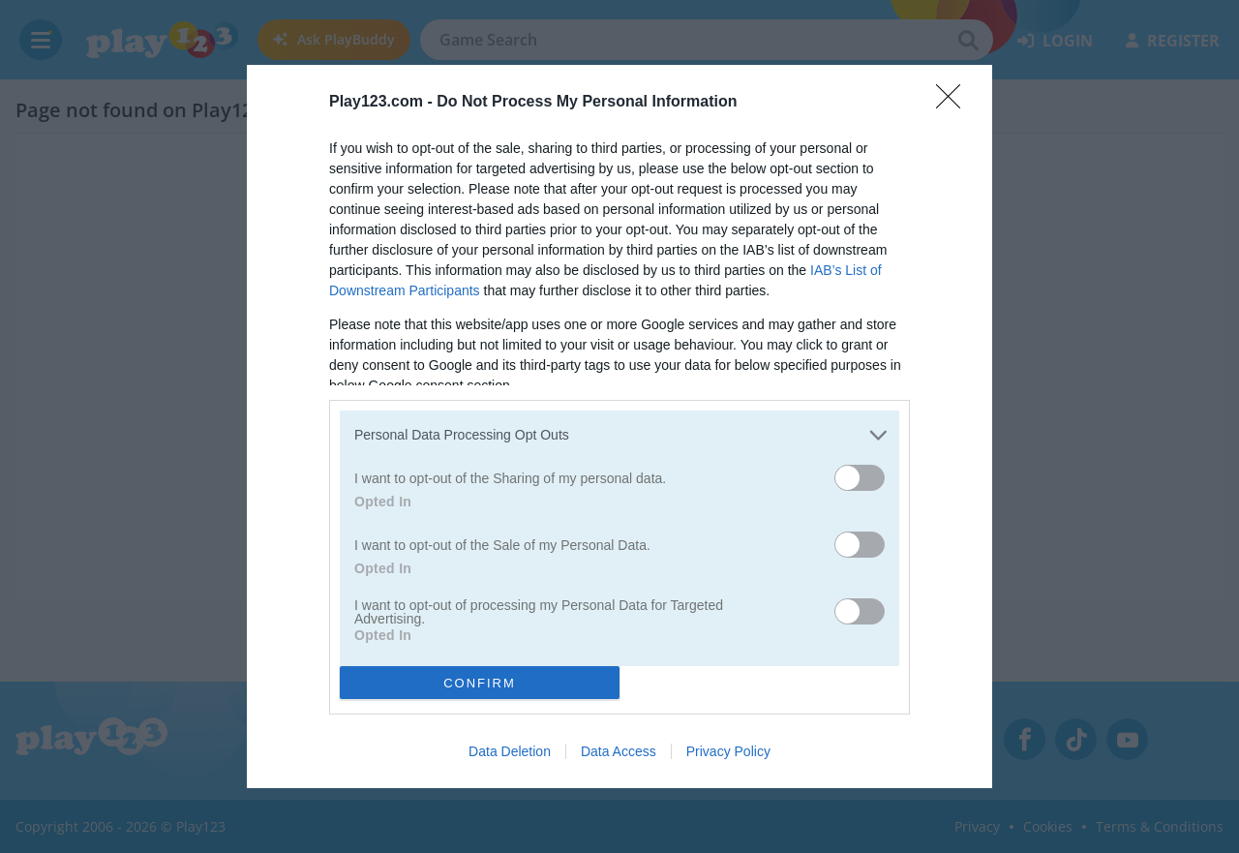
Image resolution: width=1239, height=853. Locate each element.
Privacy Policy (728, 751)
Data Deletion (509, 751)
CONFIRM (479, 682)
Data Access (618, 751)
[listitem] (619, 435)
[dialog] (619, 426)
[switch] (859, 478)
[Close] (954, 102)
